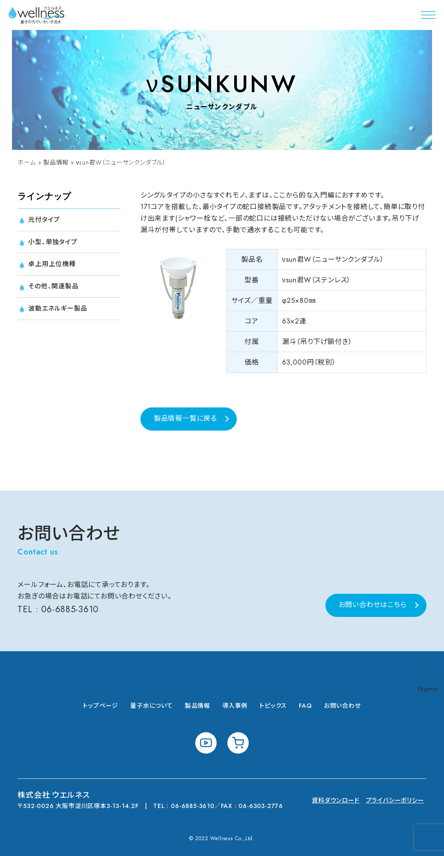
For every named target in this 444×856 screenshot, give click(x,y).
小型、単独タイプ (54, 243)
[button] (428, 15)
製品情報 (56, 162)
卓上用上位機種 (53, 266)
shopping (238, 743)
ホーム (27, 162)
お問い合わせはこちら (373, 605)
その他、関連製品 (54, 288)
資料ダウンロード (335, 800)
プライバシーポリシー (395, 800)
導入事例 (234, 705)
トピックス (273, 705)
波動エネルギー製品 (59, 311)
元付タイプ (45, 220)
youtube (206, 743)
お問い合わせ (342, 705)
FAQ (305, 705)
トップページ (100, 705)
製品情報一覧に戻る (185, 418)
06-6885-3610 (70, 609)
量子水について (151, 705)
